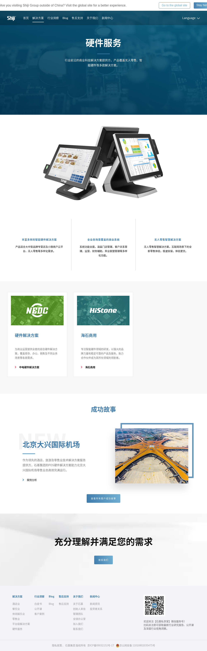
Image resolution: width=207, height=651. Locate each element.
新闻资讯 (95, 604)
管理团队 (78, 614)
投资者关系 (96, 609)
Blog (65, 18)
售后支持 (77, 18)
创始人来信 (79, 609)
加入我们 (78, 624)
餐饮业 (16, 609)
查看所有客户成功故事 (103, 498)
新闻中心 (107, 18)
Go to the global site (174, 5)
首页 (26, 18)
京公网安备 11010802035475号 (135, 645)
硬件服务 (17, 629)
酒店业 (16, 604)
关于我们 (92, 18)
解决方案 (38, 18)
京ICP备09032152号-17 (100, 645)
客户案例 (39, 614)
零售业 (16, 619)
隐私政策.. (57, 645)
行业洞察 (53, 18)
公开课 (38, 609)
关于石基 (78, 604)
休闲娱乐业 (18, 614)
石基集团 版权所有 (75, 645)
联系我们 (103, 560)
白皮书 (38, 604)
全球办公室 (79, 619)
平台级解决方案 (21, 624)
